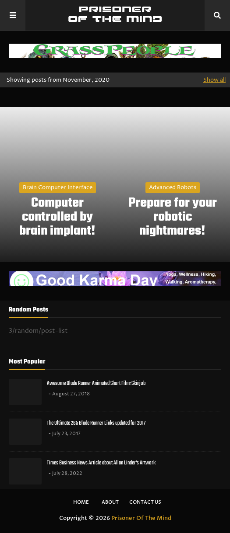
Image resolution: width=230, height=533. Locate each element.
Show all (214, 80)
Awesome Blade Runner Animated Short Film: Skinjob (96, 383)
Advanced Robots (172, 187)
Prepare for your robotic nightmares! (172, 217)
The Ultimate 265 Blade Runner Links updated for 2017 (96, 423)
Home (81, 502)
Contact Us (145, 502)
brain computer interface (57, 187)
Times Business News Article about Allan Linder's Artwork (101, 462)
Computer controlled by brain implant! (57, 217)
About (110, 502)
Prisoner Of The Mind (141, 518)
